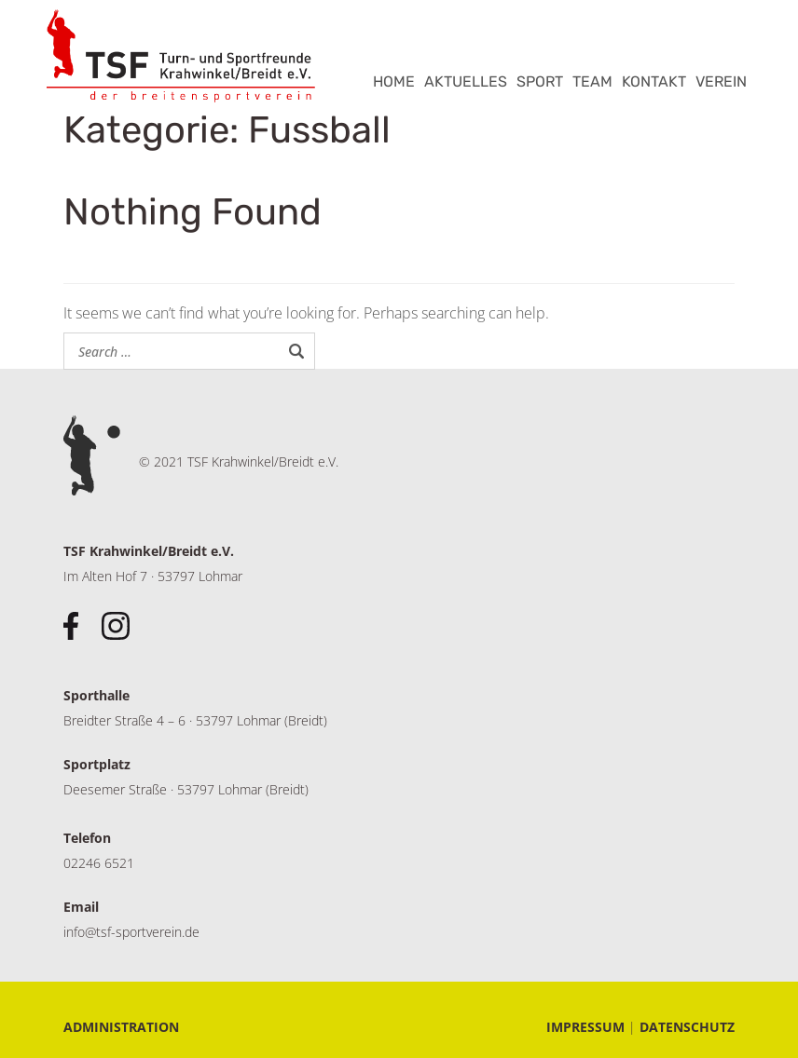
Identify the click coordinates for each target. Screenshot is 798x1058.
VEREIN (721, 81)
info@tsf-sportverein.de (131, 932)
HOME (394, 81)
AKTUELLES (465, 81)
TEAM (592, 81)
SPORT (539, 81)
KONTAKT (654, 81)
